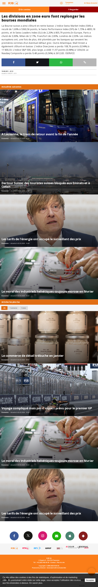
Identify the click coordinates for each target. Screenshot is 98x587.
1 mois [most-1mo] (23, 308)
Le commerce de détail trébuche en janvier (33, 356)
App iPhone (69, 536)
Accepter (90, 580)
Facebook (14, 536)
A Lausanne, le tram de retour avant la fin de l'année (40, 134)
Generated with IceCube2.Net (56, 568)
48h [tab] (4, 308)
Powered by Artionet (38, 568)
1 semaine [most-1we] (13, 308)
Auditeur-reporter (91, 572)
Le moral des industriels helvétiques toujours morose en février (48, 291)
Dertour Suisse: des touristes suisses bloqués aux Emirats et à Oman (46, 185)
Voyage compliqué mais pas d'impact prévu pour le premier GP (47, 408)
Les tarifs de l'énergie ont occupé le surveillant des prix (41, 239)
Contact (53, 562)
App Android (83, 536)
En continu (24, 9)
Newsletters (56, 536)
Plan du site (61, 562)
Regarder (73, 9)
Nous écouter (91, 3)
